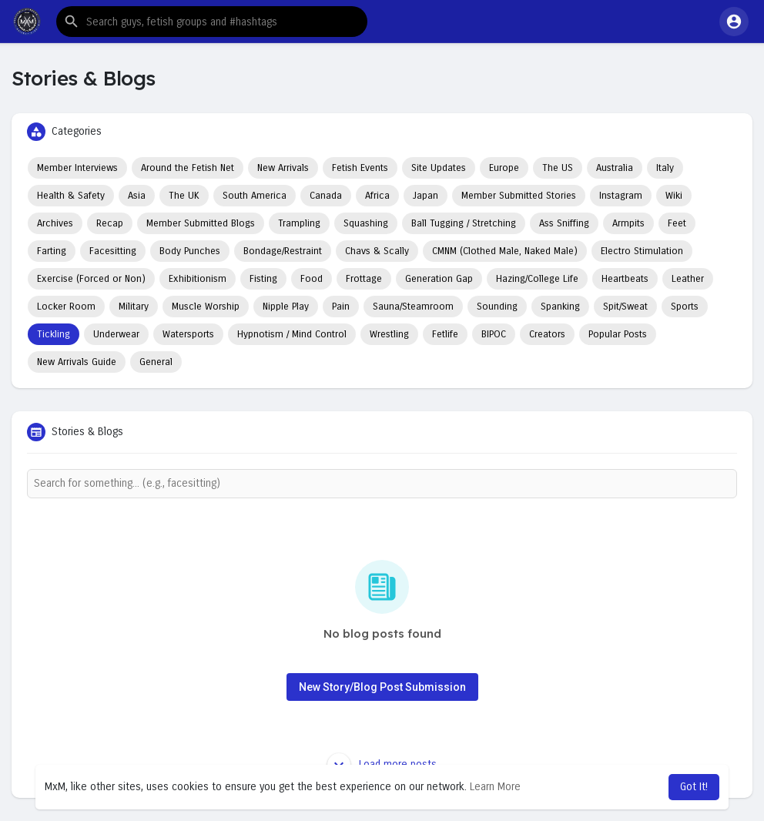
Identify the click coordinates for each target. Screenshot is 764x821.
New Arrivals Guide (76, 362)
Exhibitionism (197, 279)
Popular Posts (617, 334)
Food (311, 279)
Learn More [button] (495, 786)
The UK (184, 195)
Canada (326, 195)
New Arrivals (283, 168)
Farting (51, 251)
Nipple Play (286, 306)
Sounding (497, 306)
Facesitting (112, 251)
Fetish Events (360, 168)
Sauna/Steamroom (413, 306)
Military (134, 306)
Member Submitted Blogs (200, 223)
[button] (211, 21)
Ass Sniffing (564, 223)
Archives (55, 223)
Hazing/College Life (537, 279)
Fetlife (445, 334)
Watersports (188, 334)
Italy (665, 168)
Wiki (673, 195)
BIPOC (493, 334)
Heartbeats (624, 279)
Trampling (299, 223)
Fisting (263, 279)
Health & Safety (71, 195)
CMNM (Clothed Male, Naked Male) (505, 251)
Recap (109, 223)
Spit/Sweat (625, 306)
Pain (341, 306)
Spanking (560, 306)
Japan (425, 195)
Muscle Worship (206, 306)
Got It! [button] (694, 786)
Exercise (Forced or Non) (91, 279)
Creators (547, 334)
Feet (677, 223)
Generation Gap (439, 279)
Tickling (53, 334)
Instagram (620, 195)
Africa (377, 195)
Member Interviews (77, 168)
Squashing (365, 223)
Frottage (364, 279)
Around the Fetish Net (187, 168)
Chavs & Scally (377, 251)
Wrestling (389, 334)
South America (254, 195)
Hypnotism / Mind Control (292, 334)
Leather (688, 279)
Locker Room (66, 306)
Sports (685, 306)
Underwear (116, 334)
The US (557, 168)
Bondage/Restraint (282, 251)
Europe (504, 168)
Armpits (628, 223)
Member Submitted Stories (518, 195)
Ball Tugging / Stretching (463, 223)
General (156, 362)
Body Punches (189, 251)
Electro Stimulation (642, 251)
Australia (614, 168)
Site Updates (438, 168)
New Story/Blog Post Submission (382, 687)
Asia (137, 195)
